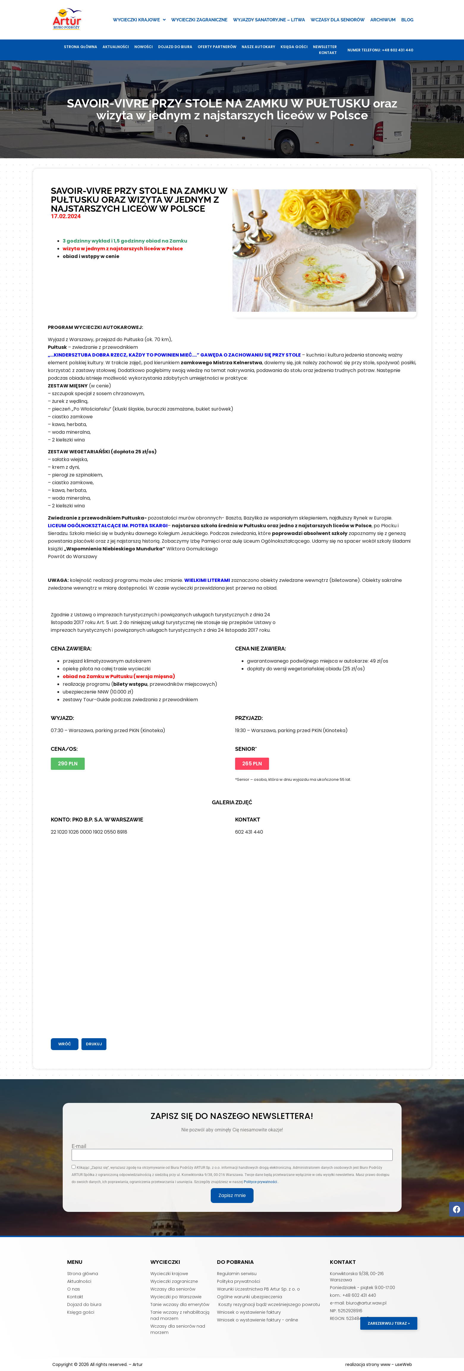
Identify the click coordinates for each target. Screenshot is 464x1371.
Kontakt (328, 52)
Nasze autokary (258, 46)
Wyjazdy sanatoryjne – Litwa (269, 20)
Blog (407, 20)
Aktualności (116, 46)
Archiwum (383, 20)
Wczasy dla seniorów (338, 20)
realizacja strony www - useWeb (378, 1364)
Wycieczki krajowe (139, 20)
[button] (93, 1044)
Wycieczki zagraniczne (199, 20)
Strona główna (80, 46)
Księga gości (294, 46)
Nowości (143, 46)
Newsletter (325, 46)
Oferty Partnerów (217, 46)
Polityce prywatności (260, 1182)
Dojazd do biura (175, 46)
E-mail (79, 1146)
